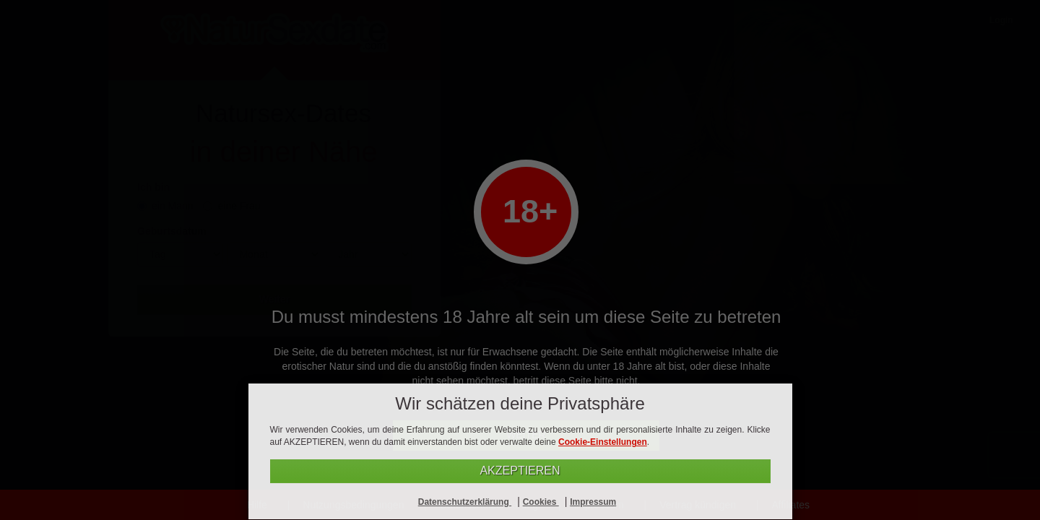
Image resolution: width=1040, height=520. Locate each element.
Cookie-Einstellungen (602, 442)
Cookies (541, 502)
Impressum (593, 502)
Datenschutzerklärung (464, 502)
